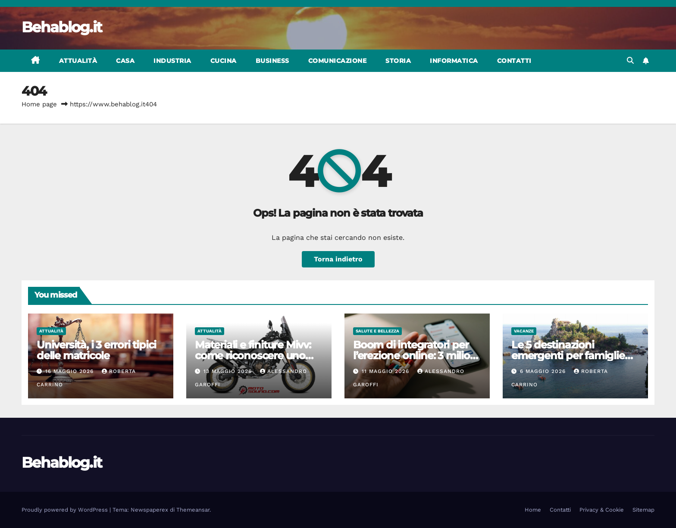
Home (533, 509)
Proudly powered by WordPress (66, 509)
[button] (630, 60)
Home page (39, 104)
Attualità (78, 61)
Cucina (223, 61)
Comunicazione (337, 61)
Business (272, 61)
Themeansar (193, 509)
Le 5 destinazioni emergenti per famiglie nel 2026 (568, 356)
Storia (398, 61)
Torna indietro (338, 259)
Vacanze (524, 331)
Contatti (514, 61)
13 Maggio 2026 (228, 371)
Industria (172, 61)
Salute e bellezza (377, 331)
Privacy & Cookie (601, 509)
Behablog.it (62, 27)
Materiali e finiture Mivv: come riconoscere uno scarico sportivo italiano (253, 356)
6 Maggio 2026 (544, 371)
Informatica (454, 61)
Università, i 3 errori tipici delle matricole (96, 350)
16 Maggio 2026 (70, 371)
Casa (125, 61)
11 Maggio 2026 (386, 371)
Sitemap (643, 509)
